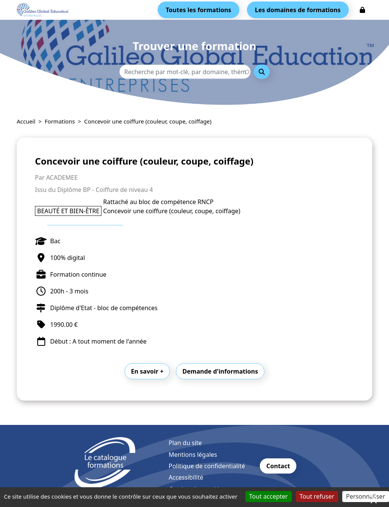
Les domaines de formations (297, 10)
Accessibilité (186, 477)
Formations (60, 121)
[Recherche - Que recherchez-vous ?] (185, 72)
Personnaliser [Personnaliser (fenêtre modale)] (365, 496)
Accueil (26, 121)
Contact (278, 466)
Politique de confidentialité (207, 466)
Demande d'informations (220, 371)
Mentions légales (193, 454)
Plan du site (185, 443)
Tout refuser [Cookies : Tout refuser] (317, 496)
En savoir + (147, 371)
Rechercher (262, 72)
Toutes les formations (198, 10)
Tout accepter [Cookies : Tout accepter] (268, 496)
